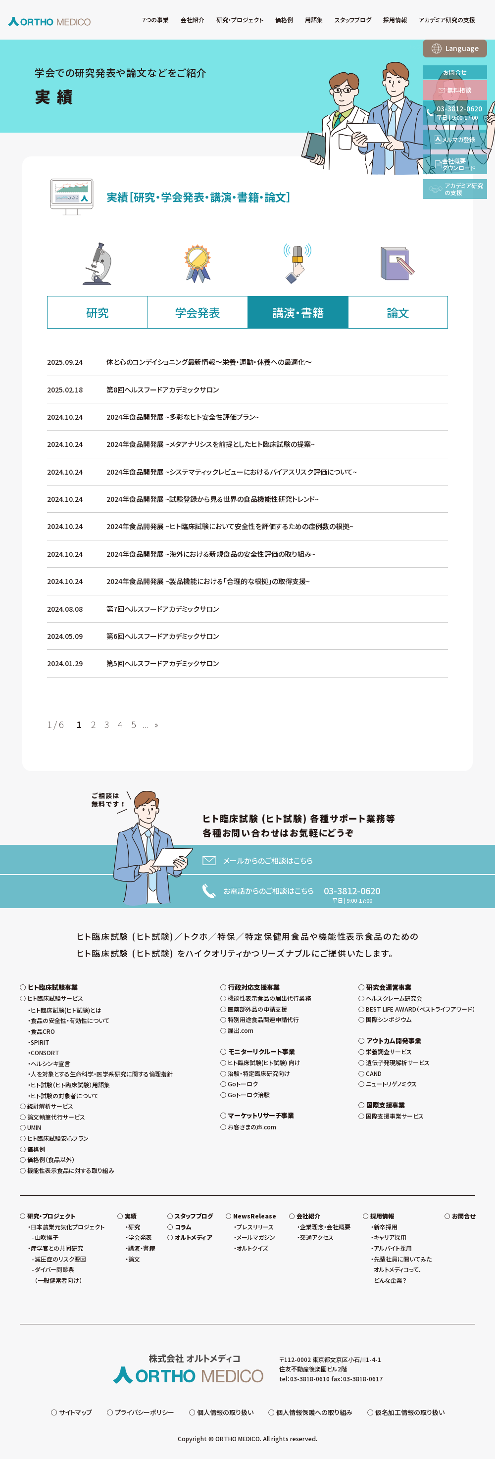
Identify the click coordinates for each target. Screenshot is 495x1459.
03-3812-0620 (352, 890)
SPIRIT (40, 1042)
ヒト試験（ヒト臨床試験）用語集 (70, 1084)
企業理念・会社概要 (325, 1226)
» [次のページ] (156, 724)
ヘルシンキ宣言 (50, 1063)
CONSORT (45, 1052)
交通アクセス (317, 1237)
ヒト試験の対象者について (65, 1095)
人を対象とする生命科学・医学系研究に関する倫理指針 (102, 1074)
